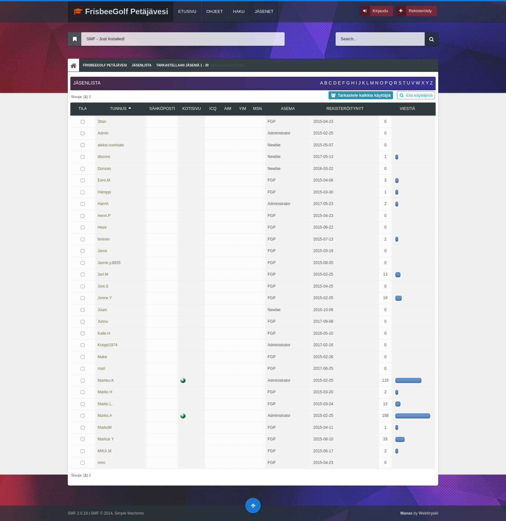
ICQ (213, 108)
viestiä (407, 108)
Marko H (105, 392)
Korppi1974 (107, 345)
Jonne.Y (105, 298)
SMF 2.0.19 (78, 513)
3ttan (102, 121)
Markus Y (106, 439)
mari (101, 368)
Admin (103, 133)
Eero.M (104, 180)
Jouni (102, 310)
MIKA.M (105, 451)
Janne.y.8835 (109, 262)
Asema (288, 108)
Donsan (104, 168)
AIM (227, 108)
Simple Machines (129, 513)
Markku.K (106, 380)
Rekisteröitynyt (345, 108)
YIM (242, 108)
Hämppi (104, 192)
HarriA (103, 204)
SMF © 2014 (102, 513)
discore (104, 156)
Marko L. (105, 404)
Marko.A (105, 415)
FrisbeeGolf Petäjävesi (120, 11)
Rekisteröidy (420, 10)
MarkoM (105, 427)
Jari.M (103, 274)
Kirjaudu (380, 10)
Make (102, 357)
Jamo (102, 251)
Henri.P (104, 215)
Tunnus (121, 108)
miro (101, 462)
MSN (257, 108)
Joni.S (103, 286)
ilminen (104, 239)
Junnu (103, 321)
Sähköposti (162, 108)
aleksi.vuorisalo (111, 145)
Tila (82, 108)
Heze (102, 227)
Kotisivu (191, 108)
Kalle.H (104, 333)
